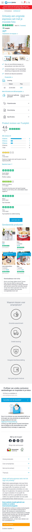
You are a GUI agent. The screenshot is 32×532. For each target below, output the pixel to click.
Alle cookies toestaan (8, 524)
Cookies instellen (8, 528)
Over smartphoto (8, 464)
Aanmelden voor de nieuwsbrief (12, 400)
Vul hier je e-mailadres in (10, 393)
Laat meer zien (15, 220)
